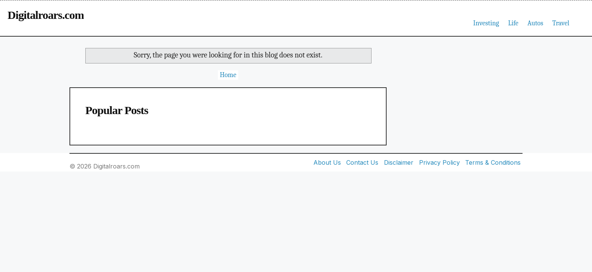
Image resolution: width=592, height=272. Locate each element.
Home (228, 75)
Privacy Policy (439, 162)
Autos (535, 23)
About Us (327, 162)
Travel (560, 23)
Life (513, 23)
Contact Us (362, 162)
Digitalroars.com (46, 15)
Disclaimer (398, 162)
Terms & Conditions (493, 162)
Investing (486, 23)
